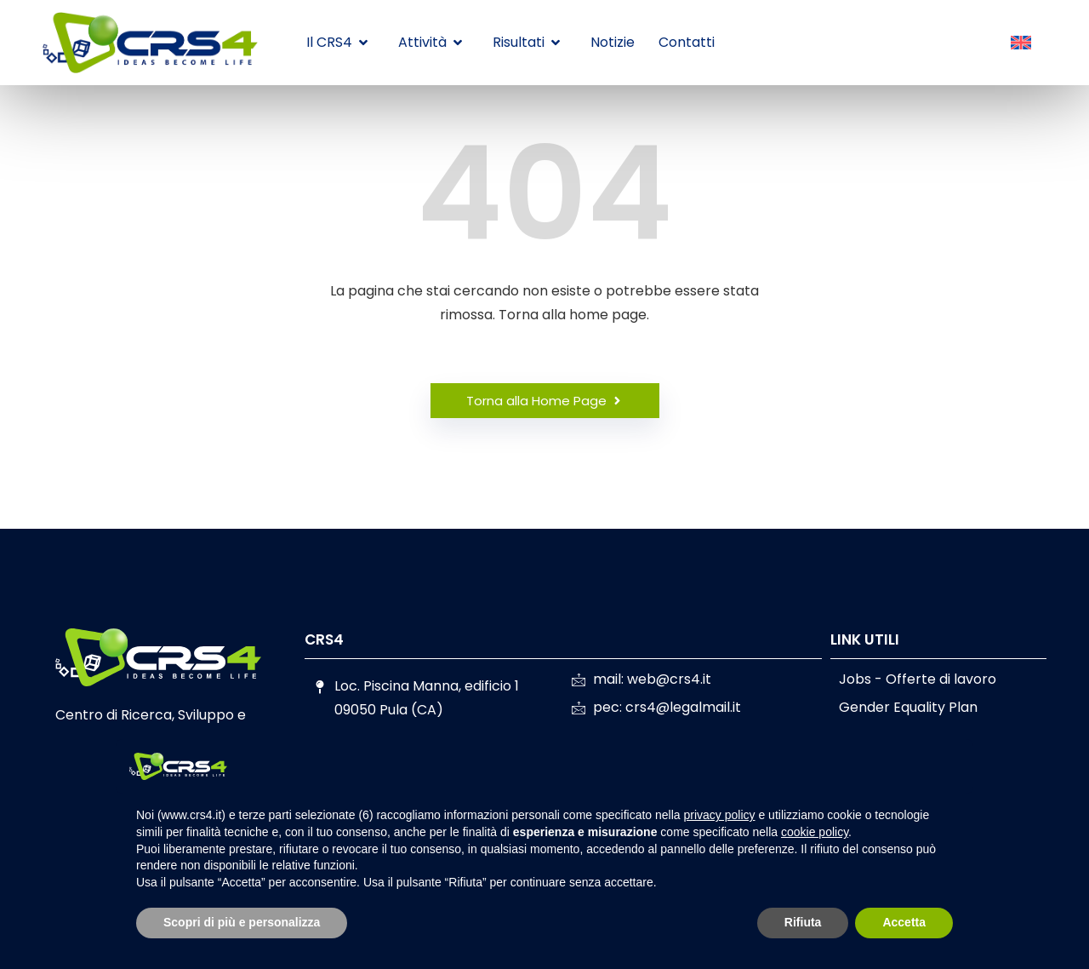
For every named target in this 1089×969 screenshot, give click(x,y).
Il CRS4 (337, 42)
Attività (430, 42)
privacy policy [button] (719, 815)
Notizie (612, 42)
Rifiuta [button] (803, 922)
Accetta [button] (904, 922)
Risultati (526, 42)
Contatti (687, 42)
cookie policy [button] (814, 832)
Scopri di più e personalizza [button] (241, 922)
